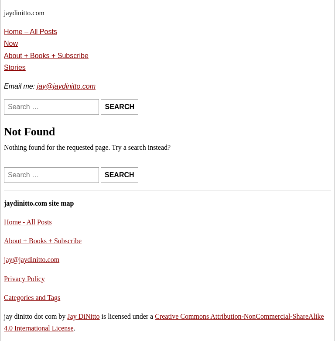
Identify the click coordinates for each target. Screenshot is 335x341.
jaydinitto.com (24, 13)
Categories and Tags (32, 297)
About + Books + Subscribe (46, 55)
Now (11, 43)
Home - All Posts (28, 222)
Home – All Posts (30, 31)
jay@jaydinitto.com (66, 86)
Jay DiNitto (83, 316)
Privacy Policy (24, 278)
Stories (15, 67)
